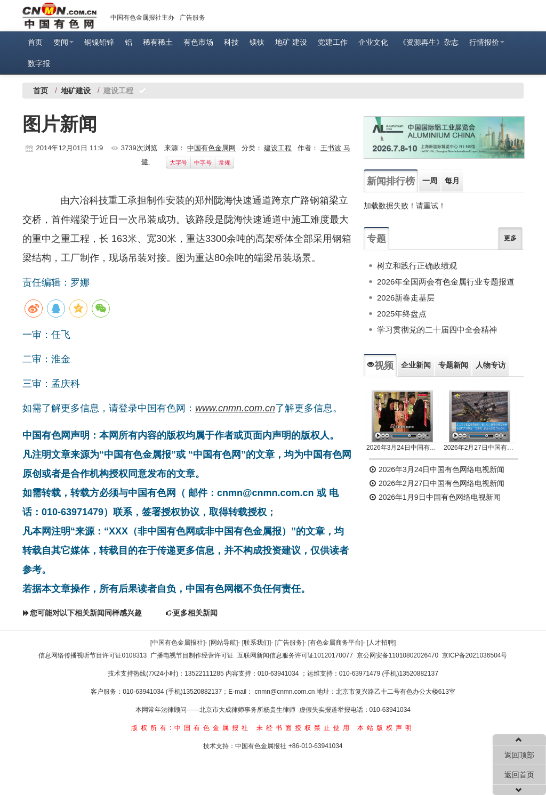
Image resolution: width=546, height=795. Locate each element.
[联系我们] (256, 642)
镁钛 (257, 42)
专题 (376, 238)
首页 (35, 42)
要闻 (63, 42)
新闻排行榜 (391, 181)
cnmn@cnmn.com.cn (286, 691)
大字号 (178, 162)
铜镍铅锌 (99, 42)
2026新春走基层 (406, 297)
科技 (231, 42)
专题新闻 (453, 365)
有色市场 (198, 42)
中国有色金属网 (211, 148)
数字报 (39, 63)
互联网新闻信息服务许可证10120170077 (295, 655)
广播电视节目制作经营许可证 (192, 655)
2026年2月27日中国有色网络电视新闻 (480, 447)
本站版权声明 (386, 728)
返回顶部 (519, 755)
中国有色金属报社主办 (142, 17)
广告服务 (192, 17)
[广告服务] (289, 642)
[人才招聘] (381, 642)
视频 (380, 365)
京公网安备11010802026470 (397, 655)
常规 (224, 162)
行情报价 (486, 42)
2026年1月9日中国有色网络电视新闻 (435, 497)
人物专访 (490, 365)
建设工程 (278, 148)
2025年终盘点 (402, 313)
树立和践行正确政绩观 (417, 265)
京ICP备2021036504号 (475, 655)
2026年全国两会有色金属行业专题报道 (446, 281)
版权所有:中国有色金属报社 (191, 728)
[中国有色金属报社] (177, 642)
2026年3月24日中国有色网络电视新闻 (402, 447)
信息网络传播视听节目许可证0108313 (92, 655)
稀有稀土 (158, 42)
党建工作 (333, 42)
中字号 (203, 162)
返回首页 (519, 774)
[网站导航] (223, 642)
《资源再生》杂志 (429, 42)
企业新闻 (416, 365)
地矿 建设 (291, 42)
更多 (510, 238)
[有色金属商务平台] (335, 642)
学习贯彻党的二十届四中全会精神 (437, 329)
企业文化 (373, 42)
